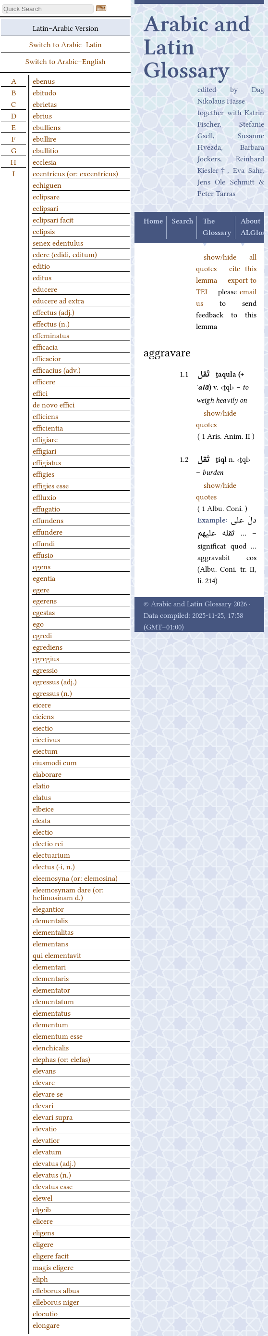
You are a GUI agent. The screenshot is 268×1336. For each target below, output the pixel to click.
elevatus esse (53, 1185)
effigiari (44, 450)
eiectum (45, 750)
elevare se (48, 1093)
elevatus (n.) (52, 1174)
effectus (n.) (51, 323)
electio (43, 831)
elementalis (50, 920)
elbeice (43, 808)
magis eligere (53, 1266)
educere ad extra (58, 300)
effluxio (44, 496)
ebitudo (44, 92)
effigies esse (51, 485)
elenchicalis (51, 1047)
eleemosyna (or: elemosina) (75, 877)
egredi (42, 634)
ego (38, 623)
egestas (44, 611)
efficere (44, 381)
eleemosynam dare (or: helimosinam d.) (68, 893)
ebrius (42, 115)
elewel (42, 1197)
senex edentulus (58, 242)
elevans (44, 1070)
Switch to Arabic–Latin (65, 44)
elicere (43, 1220)
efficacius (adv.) (57, 369)
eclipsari (45, 207)
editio (41, 265)
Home (153, 221)
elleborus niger (56, 1301)
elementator (51, 989)
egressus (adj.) (55, 681)
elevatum (47, 1151)
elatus (42, 796)
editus (42, 277)
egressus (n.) (52, 692)
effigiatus (47, 462)
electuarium (51, 854)
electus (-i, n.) (54, 866)
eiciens (43, 715)
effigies (43, 473)
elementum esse (58, 1035)
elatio (41, 785)
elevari (43, 1105)
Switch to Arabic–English (65, 60)
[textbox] (48, 8)
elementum (50, 1024)
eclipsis (44, 230)
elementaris (51, 977)
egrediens (47, 646)
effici (40, 392)
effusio (43, 554)
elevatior (46, 1139)
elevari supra (53, 1116)
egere (41, 589)
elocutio (45, 1313)
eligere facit (51, 1255)
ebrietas (45, 103)
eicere (42, 704)
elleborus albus (56, 1289)
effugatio (46, 508)
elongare (46, 1324)
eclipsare (46, 196)
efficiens (45, 415)
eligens (43, 1232)
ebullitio (45, 149)
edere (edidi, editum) (65, 254)
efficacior (47, 358)
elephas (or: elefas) (61, 1058)
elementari (49, 966)
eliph (40, 1278)
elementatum (53, 1000)
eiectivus (46, 738)
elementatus (52, 1012)
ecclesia (44, 161)
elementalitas (53, 931)
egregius (46, 658)
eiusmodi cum (55, 762)
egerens (45, 600)
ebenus (44, 80)
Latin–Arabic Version (65, 27)
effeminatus (51, 334)
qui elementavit (57, 954)
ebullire (44, 138)
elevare (44, 1081)
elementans (50, 943)
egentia (44, 577)
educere (45, 288)
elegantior (48, 908)
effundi (44, 542)
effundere (47, 531)
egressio (45, 669)
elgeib (42, 1209)
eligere (43, 1243)
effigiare (45, 438)
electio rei (48, 843)
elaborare (47, 773)
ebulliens (47, 126)
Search (182, 221)
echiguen (47, 184)
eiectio (43, 727)
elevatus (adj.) (54, 1162)
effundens (48, 519)
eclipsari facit (53, 219)
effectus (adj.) (53, 311)
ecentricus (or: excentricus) (75, 173)
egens (41, 566)
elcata (41, 819)
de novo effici (53, 404)
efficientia (48, 427)
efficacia (45, 346)
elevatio (45, 1128)
